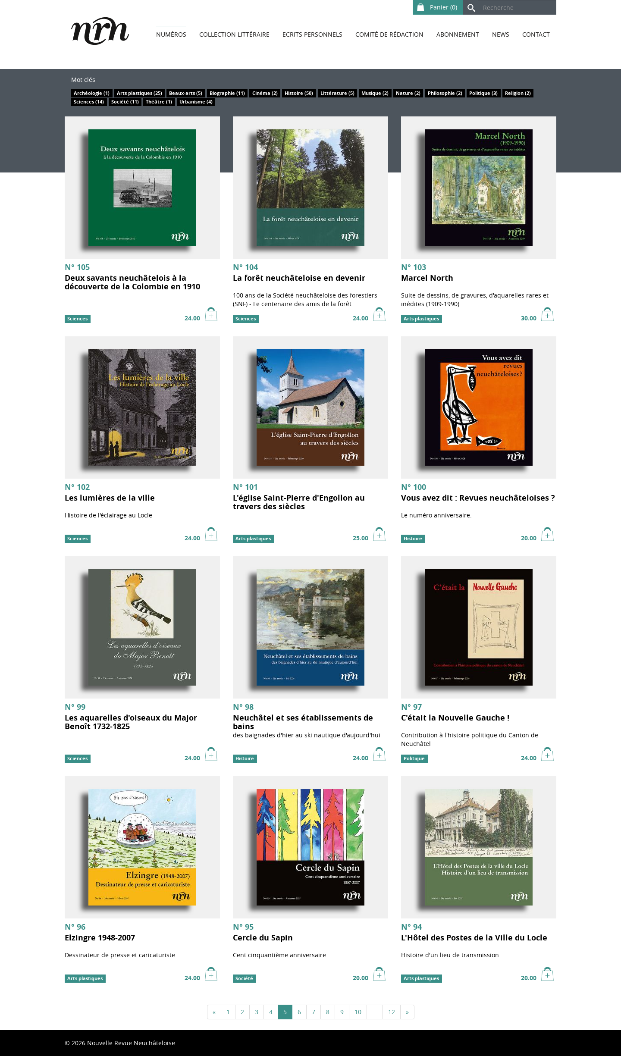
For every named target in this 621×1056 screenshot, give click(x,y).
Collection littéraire (234, 34)
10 (357, 1012)
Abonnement (457, 34)
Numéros (171, 34)
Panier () (435, 5)
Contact (536, 34)
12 (391, 1012)
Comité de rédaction (389, 34)
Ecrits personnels (312, 34)
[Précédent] (214, 1012)
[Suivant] (407, 1012)
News (500, 34)
